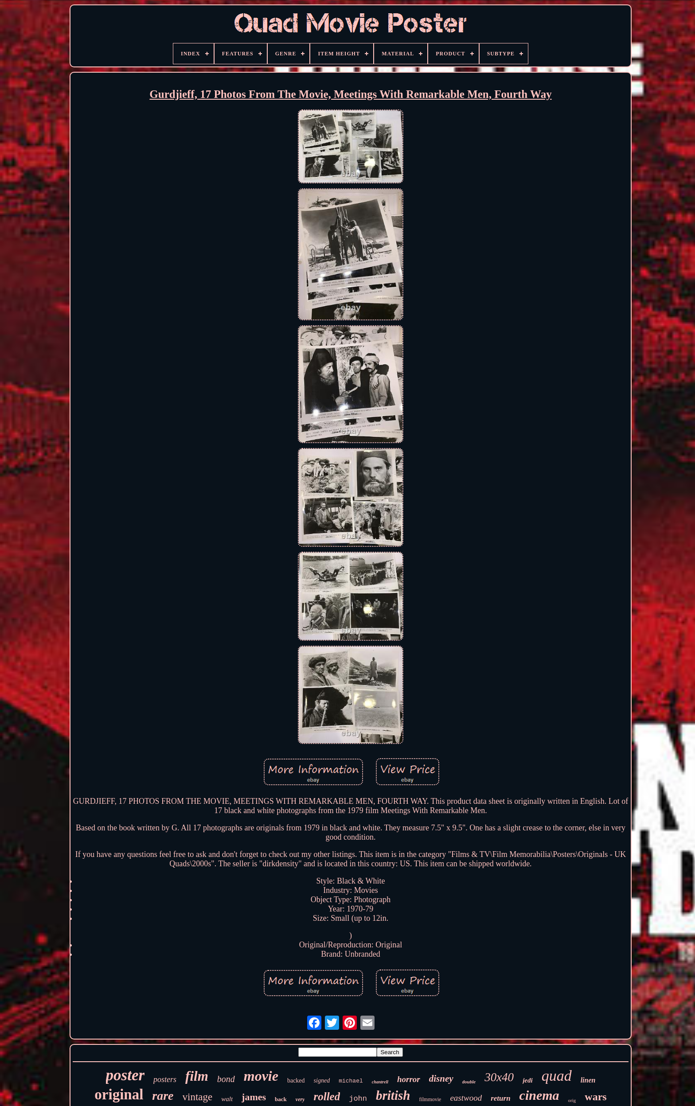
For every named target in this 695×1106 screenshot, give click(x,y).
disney (441, 1078)
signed (322, 1080)
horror (408, 1079)
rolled (326, 1096)
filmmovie (430, 1099)
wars (595, 1096)
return (500, 1098)
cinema (539, 1095)
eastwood (466, 1097)
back (281, 1099)
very (300, 1099)
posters (164, 1079)
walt (227, 1098)
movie (261, 1076)
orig (572, 1100)
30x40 (499, 1077)
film (196, 1076)
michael (351, 1081)
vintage (198, 1096)
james (254, 1096)
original (118, 1094)
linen (588, 1080)
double (469, 1081)
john (358, 1098)
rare (162, 1095)
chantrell (380, 1081)
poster (125, 1075)
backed (296, 1080)
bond (226, 1079)
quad (557, 1075)
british (393, 1095)
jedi (528, 1080)
